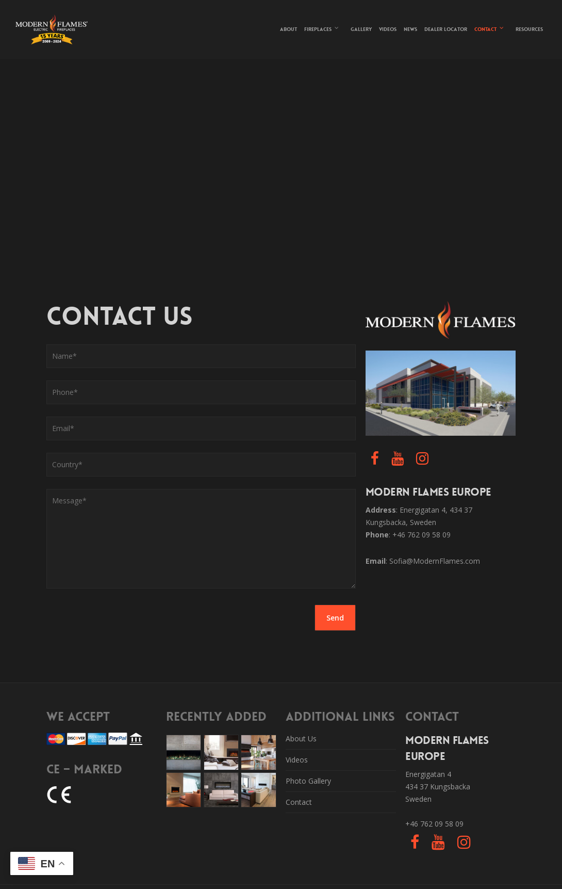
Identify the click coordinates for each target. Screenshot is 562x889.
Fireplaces (322, 28)
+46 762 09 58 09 (434, 824)
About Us (301, 738)
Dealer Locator (445, 29)
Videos (387, 29)
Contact (489, 28)
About (288, 29)
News (410, 29)
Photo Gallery (308, 781)
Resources (529, 29)
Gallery (361, 29)
